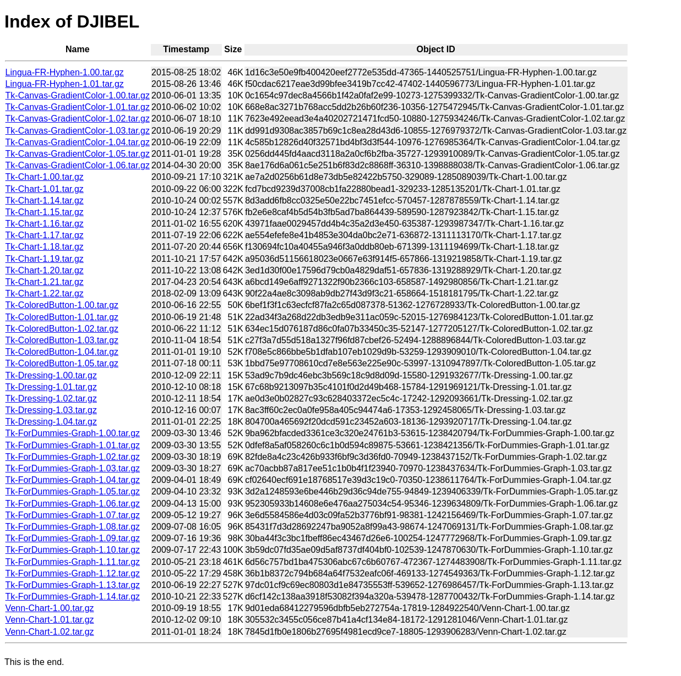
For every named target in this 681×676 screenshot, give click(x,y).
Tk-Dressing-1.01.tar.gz (51, 387)
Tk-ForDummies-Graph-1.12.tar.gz (73, 573)
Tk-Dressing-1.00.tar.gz (51, 375)
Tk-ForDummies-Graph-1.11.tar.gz (73, 562)
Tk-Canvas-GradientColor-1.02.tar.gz (78, 118)
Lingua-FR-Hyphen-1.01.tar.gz (65, 84)
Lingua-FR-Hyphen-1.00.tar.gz (65, 72)
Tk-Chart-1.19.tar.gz (45, 258)
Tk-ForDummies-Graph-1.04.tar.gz (73, 480)
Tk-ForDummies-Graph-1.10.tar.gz (73, 549)
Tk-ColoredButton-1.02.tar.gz (62, 328)
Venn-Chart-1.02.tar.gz (50, 631)
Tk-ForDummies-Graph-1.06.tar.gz (73, 503)
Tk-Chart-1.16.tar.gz (45, 223)
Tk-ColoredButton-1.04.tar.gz (62, 351)
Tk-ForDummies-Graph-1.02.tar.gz (73, 456)
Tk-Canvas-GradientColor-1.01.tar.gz (78, 107)
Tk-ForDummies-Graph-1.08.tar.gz (73, 526)
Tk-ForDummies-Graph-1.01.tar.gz (73, 445)
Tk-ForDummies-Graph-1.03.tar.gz (73, 468)
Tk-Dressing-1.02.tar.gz (51, 398)
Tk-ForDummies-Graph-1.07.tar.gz (73, 515)
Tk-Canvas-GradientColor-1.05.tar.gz (78, 153)
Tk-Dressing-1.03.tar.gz (51, 410)
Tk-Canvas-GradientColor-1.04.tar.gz (78, 142)
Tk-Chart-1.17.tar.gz (45, 235)
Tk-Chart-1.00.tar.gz (45, 177)
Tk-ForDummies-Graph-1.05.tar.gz (73, 491)
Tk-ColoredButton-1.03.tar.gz (62, 340)
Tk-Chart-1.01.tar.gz (45, 189)
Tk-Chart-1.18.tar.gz (45, 246)
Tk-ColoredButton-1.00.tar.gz (62, 305)
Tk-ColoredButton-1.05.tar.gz (62, 363)
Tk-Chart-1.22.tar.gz (45, 293)
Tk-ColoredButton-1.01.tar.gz (62, 317)
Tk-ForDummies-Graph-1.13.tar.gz (73, 585)
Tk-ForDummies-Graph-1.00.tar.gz (73, 433)
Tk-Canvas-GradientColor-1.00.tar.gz (78, 95)
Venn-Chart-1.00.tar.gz (50, 608)
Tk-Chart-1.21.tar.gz (45, 282)
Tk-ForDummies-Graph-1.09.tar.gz (73, 538)
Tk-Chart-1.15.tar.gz (45, 212)
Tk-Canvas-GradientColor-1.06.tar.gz (78, 165)
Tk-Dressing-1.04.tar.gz (51, 421)
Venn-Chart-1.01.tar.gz (50, 619)
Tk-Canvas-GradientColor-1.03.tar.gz (78, 130)
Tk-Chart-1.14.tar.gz (45, 200)
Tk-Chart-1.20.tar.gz (45, 270)
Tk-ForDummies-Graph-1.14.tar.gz (73, 596)
